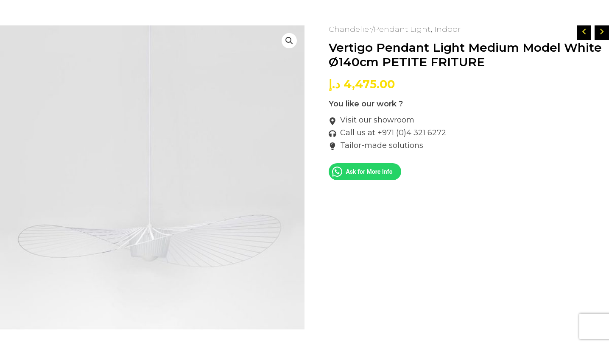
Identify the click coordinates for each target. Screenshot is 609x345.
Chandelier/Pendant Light (379, 29)
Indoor (447, 29)
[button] (289, 40)
